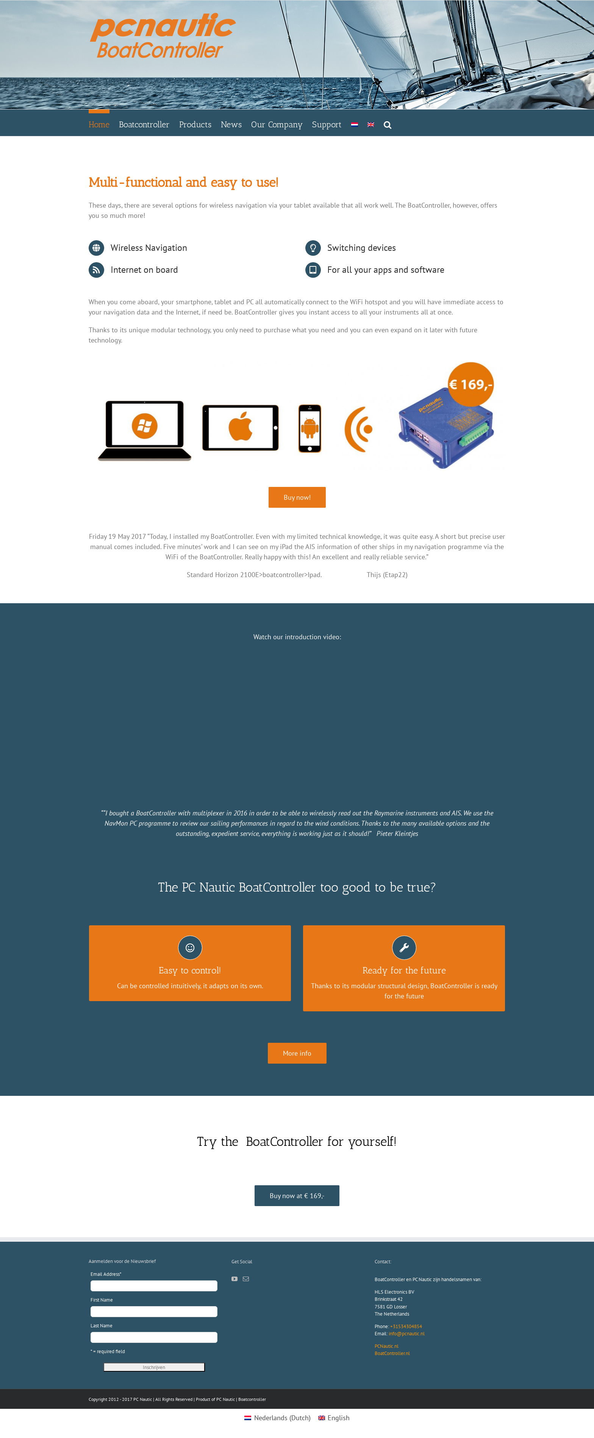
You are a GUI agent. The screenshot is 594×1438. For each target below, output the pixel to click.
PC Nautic (225, 1399)
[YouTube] (234, 1279)
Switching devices (361, 247)
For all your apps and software (385, 269)
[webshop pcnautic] (297, 497)
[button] (387, 123)
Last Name (102, 1325)
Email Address (106, 1274)
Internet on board (144, 269)
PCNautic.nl (387, 1346)
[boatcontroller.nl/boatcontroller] (297, 1053)
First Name (102, 1300)
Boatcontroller (252, 1399)
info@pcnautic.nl (407, 1333)
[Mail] (246, 1279)
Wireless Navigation (149, 247)
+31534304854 (406, 1326)
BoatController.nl (392, 1353)
